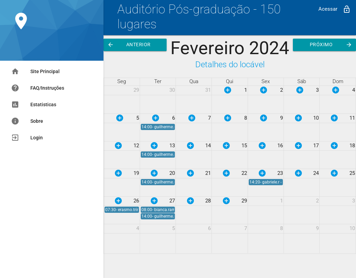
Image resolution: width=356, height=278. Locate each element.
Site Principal (35, 71)
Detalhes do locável (230, 64)
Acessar (334, 9)
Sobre (27, 121)
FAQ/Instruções (37, 88)
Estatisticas (33, 104)
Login (27, 137)
